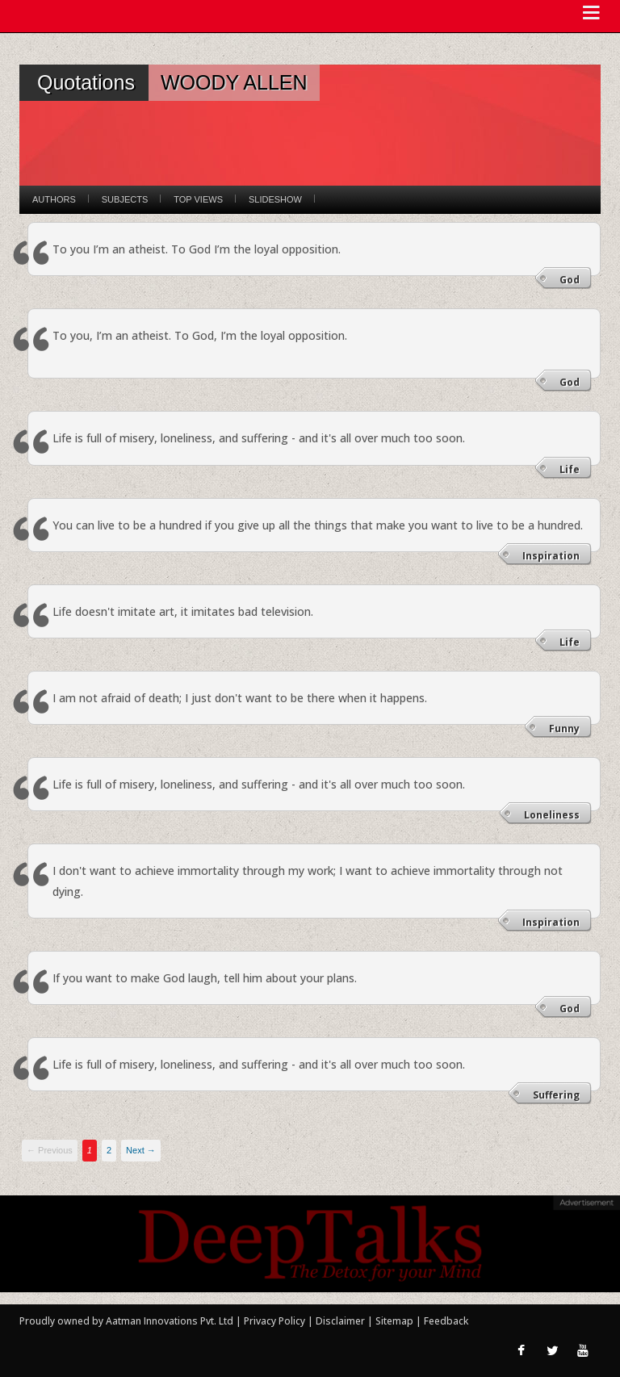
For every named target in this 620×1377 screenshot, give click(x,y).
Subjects (125, 199)
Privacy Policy (276, 1321)
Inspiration (551, 556)
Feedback (446, 1321)
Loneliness (552, 815)
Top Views (198, 199)
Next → (141, 1150)
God (569, 280)
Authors (54, 199)
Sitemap (395, 1321)
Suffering (556, 1095)
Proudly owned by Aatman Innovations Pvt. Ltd (126, 1321)
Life (569, 469)
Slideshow (275, 199)
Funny (564, 728)
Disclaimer (340, 1321)
